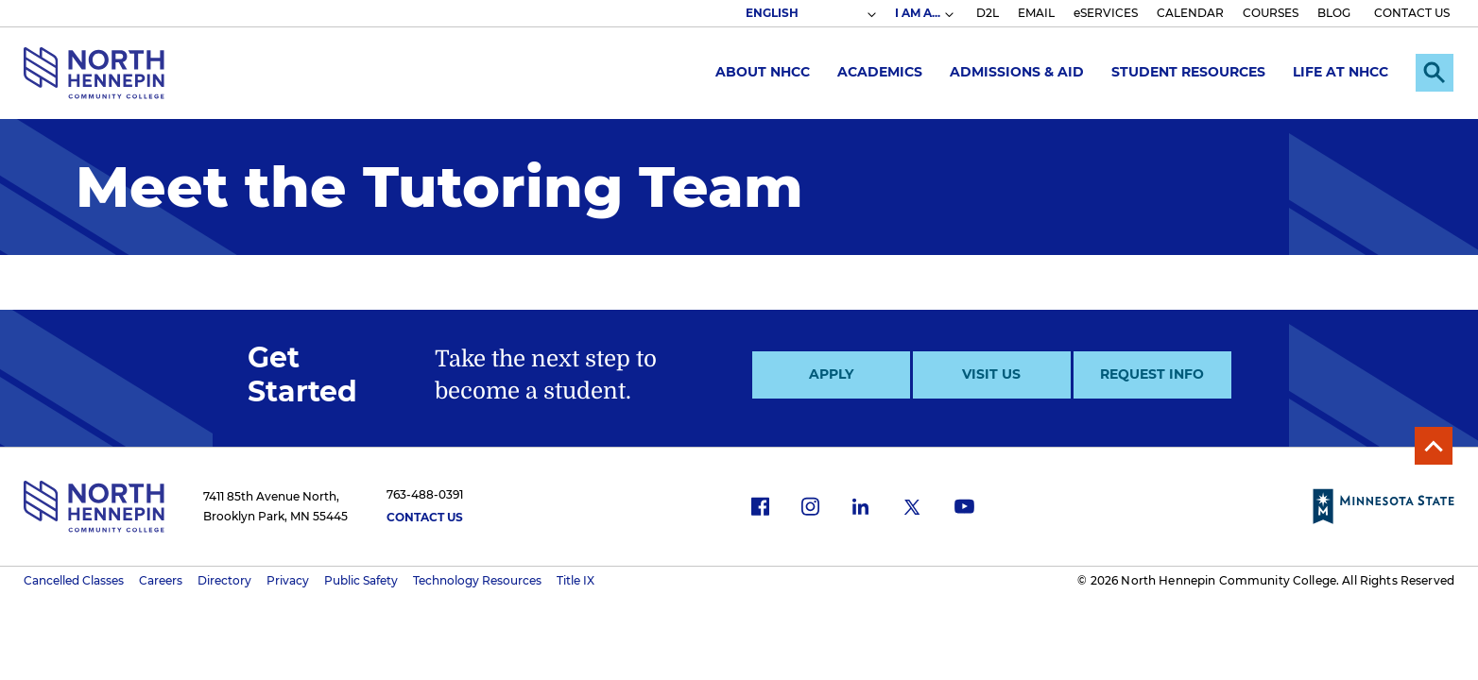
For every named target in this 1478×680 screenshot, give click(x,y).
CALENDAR (1190, 13)
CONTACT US (1412, 13)
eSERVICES (1106, 13)
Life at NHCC (1340, 71)
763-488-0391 (425, 494)
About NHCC (762, 71)
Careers (160, 580)
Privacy (287, 580)
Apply (831, 374)
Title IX (575, 580)
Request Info (1152, 374)
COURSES (1270, 13)
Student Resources (1188, 71)
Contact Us (425, 517)
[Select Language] (810, 13)
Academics (879, 71)
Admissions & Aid (1017, 71)
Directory (224, 580)
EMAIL (1036, 13)
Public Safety (361, 580)
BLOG (1333, 13)
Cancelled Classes (74, 580)
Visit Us (991, 374)
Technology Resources (477, 580)
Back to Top (1433, 446)
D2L (987, 13)
